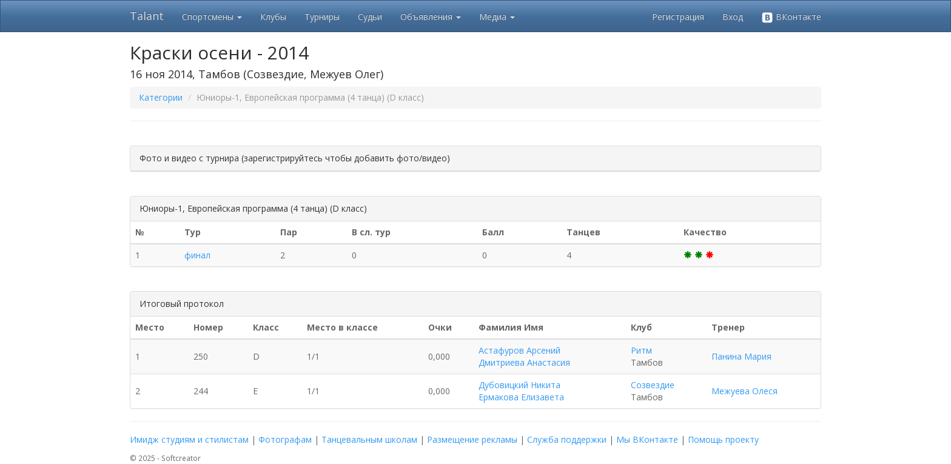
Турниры (322, 16)
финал (197, 255)
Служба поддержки (567, 439)
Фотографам (285, 439)
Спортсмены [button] (212, 16)
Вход (732, 16)
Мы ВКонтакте (647, 439)
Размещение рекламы (472, 439)
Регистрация (678, 16)
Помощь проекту (723, 439)
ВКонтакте (791, 17)
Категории (161, 97)
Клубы (273, 16)
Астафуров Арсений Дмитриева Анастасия (524, 356)
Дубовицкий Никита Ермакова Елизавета (521, 391)
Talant (147, 15)
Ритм (641, 350)
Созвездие (652, 385)
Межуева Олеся (744, 391)
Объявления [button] (430, 16)
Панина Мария (741, 356)
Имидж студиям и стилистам (189, 439)
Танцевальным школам (369, 439)
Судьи (370, 16)
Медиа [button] (497, 16)
